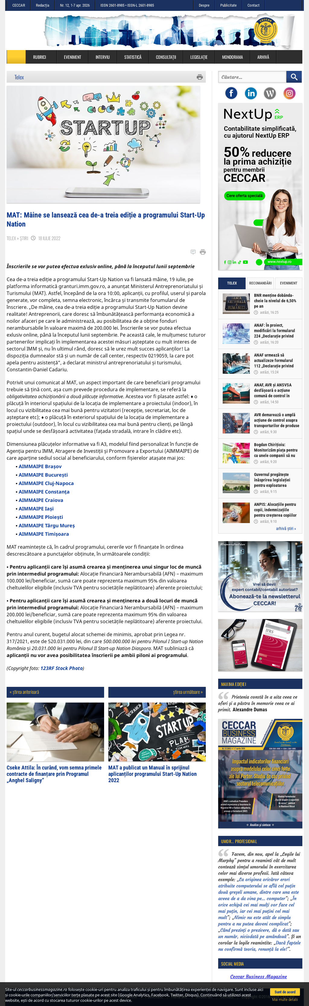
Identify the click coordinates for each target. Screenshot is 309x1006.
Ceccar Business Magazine (258, 976)
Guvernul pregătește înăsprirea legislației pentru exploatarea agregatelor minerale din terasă (275, 485)
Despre (204, 5)
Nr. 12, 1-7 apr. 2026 (75, 5)
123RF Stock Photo (61, 671)
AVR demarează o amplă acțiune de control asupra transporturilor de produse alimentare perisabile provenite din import (276, 425)
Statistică (133, 57)
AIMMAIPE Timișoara (44, 537)
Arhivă (263, 57)
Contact (253, 5)
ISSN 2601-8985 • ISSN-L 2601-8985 (127, 5)
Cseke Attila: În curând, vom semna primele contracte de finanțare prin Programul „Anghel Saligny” (54, 777)
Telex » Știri (17, 241)
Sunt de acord (285, 992)
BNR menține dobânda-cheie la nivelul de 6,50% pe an (275, 301)
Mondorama (232, 57)
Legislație (199, 57)
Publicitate (228, 5)
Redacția (42, 5)
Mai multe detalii (285, 999)
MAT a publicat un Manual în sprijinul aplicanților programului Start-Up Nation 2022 (152, 777)
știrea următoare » (188, 695)
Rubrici (42, 57)
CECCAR (18, 5)
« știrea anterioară (24, 695)
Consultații (166, 57)
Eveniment (72, 57)
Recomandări (260, 283)
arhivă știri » (286, 528)
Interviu (103, 57)
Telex (19, 77)
